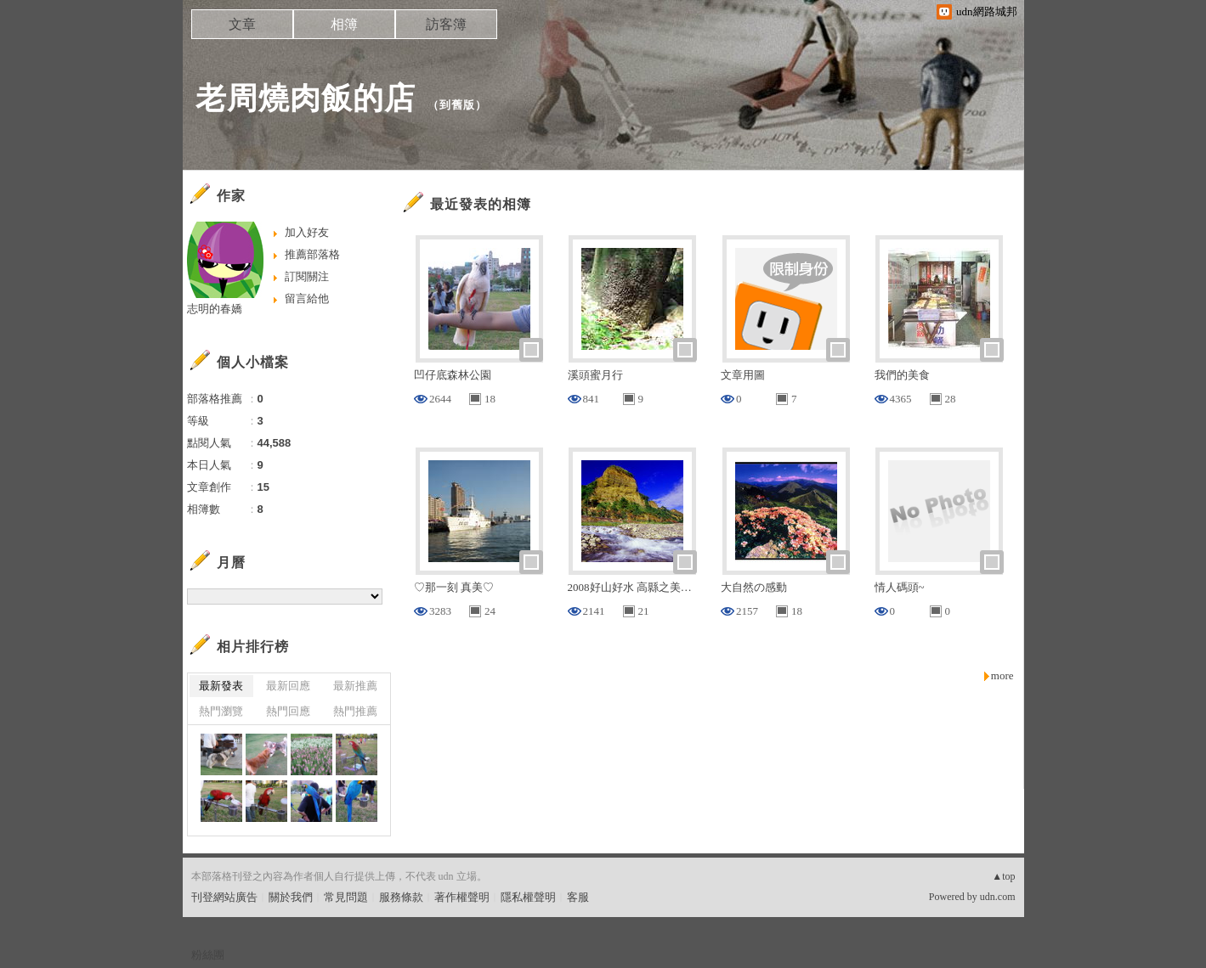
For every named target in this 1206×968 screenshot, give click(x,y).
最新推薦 (355, 685)
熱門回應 (288, 711)
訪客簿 (446, 24)
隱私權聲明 (528, 897)
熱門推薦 (355, 711)
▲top (1003, 876)
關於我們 (291, 897)
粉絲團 (207, 954)
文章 (242, 24)
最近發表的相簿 (480, 204)
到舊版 (457, 104)
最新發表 (221, 685)
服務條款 (401, 897)
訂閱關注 (307, 276)
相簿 (344, 24)
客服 (578, 897)
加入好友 (307, 232)
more (1002, 675)
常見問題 (346, 897)
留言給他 (307, 298)
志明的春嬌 (214, 308)
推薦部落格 (312, 254)
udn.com (998, 897)
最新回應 (288, 685)
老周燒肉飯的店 (305, 98)
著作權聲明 (462, 897)
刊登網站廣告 (224, 897)
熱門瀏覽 (221, 711)
